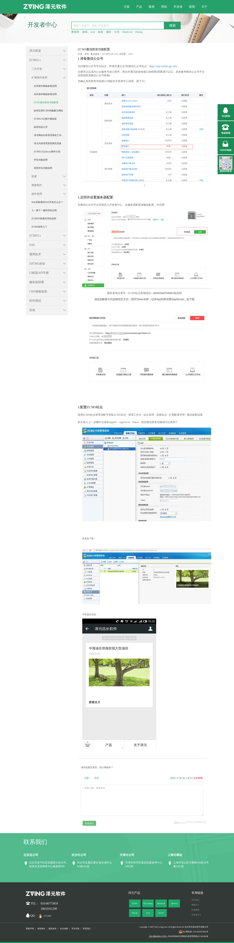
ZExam (135, 913)
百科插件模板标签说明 (45, 94)
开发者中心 (196, 915)
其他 (32, 310)
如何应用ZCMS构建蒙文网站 (48, 110)
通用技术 (35, 254)
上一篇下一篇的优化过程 (44, 210)
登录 (96, 778)
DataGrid (127, 32)
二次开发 (37, 68)
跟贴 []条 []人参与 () (186, 778)
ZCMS (134, 903)
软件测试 (35, 300)
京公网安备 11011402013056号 (193, 931)
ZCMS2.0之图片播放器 (45, 119)
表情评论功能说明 (43, 168)
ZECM (161, 913)
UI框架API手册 (39, 272)
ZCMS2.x (35, 60)
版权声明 (30, 928)
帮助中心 (195, 905)
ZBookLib (161, 903)
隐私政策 (52, 928)
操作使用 (37, 193)
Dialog (138, 32)
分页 (117, 32)
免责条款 (41, 928)
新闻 (192, 6)
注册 (86, 778)
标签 (100, 32)
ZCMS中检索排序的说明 (44, 218)
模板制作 (37, 185)
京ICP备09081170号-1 (158, 936)
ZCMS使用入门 (39, 227)
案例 (152, 6)
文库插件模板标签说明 (45, 86)
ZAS (32, 245)
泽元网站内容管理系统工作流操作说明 (51, 135)
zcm (92, 32)
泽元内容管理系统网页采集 (47, 143)
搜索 (172, 25)
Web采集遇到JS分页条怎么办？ (47, 202)
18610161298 (49, 908)
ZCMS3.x (35, 235)
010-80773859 (49, 903)
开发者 (178, 6)
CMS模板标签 (38, 291)
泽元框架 (35, 50)
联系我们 (87, 928)
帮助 (164, 6)
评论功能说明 (41, 160)
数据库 (75, 32)
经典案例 (195, 910)
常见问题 (75, 928)
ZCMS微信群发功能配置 (46, 102)
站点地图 (64, 928)
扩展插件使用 (39, 77)
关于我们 (195, 900)
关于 (204, 6)
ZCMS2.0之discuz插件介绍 (47, 151)
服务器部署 (36, 282)
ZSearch (174, 903)
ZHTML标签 (37, 263)
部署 (34, 176)
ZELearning (148, 903)
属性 (108, 32)
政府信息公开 (41, 127)
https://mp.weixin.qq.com (162, 66)
